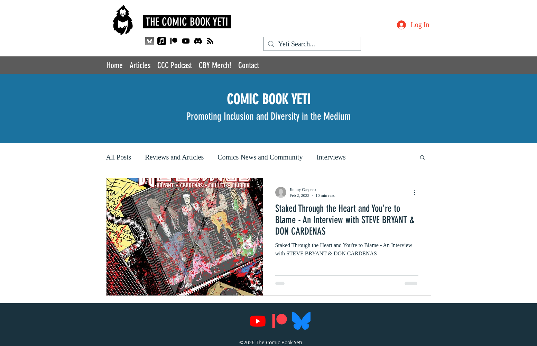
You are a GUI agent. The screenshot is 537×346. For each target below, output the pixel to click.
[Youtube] (186, 41)
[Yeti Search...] (312, 44)
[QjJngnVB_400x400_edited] (149, 41)
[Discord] (198, 41)
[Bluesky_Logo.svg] (301, 321)
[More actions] (417, 192)
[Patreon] (173, 41)
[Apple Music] (161, 41)
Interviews (330, 157)
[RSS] (210, 41)
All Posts (118, 157)
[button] (422, 158)
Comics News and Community (260, 157)
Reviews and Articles (174, 157)
